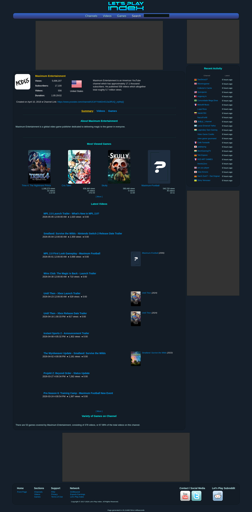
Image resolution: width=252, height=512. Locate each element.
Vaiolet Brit (201, 113)
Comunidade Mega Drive (207, 100)
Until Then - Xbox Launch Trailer (62, 293)
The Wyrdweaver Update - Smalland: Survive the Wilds (75, 353)
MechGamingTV (204, 151)
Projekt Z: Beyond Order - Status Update (67, 373)
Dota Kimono (202, 172)
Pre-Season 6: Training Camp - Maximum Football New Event (78, 393)
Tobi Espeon (202, 155)
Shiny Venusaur (203, 180)
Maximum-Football (150, 253)
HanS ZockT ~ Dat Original (208, 176)
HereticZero (202, 164)
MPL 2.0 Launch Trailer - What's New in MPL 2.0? (71, 213)
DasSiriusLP (202, 79)
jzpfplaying (201, 147)
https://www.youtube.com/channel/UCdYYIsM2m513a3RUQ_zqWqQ (91, 102)
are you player (203, 168)
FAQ (53, 492)
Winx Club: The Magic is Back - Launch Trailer (70, 273)
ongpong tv (201, 96)
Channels (38, 492)
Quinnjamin (202, 92)
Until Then (146, 293)
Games (112, 110)
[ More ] (99, 197)
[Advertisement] (99, 45)
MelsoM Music (203, 105)
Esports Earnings (77, 494)
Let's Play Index (77, 497)
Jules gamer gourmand (206, 138)
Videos (100, 110)
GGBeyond (75, 492)
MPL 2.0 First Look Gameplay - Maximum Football (72, 253)
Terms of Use (57, 497)
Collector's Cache (204, 88)
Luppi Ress (202, 109)
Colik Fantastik (203, 142)
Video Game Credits (205, 134)
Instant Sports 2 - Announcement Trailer (66, 333)
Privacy (54, 494)
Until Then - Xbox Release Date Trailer (65, 313)
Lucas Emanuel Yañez (206, 126)
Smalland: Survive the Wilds (154, 353)
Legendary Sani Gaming (207, 130)
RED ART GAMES (205, 159)
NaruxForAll (202, 117)
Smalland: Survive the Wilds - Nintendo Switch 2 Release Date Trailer (83, 233)
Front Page (22, 492)
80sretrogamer (203, 84)
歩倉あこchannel (204, 121)
